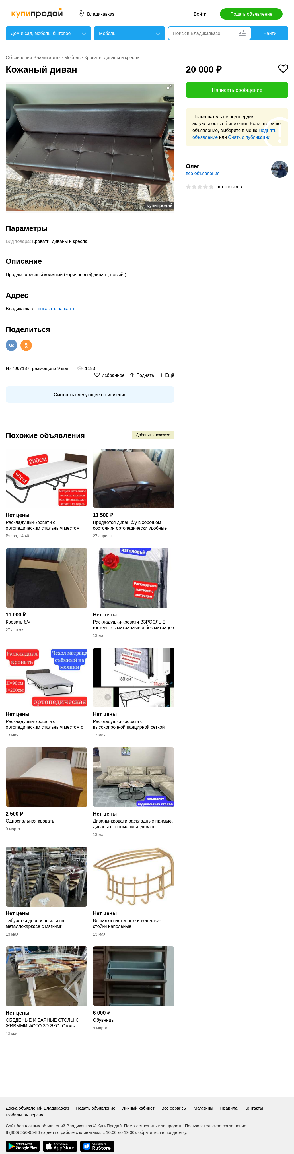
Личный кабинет (138, 1108)
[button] (169, 87)
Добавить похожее (153, 435)
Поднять (145, 375)
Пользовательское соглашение (215, 1125)
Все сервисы (174, 1108)
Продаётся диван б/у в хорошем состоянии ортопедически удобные (130, 525)
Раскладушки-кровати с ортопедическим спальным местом (43, 525)
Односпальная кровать (30, 821)
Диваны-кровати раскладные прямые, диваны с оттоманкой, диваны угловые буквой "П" (133, 824)
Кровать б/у (18, 622)
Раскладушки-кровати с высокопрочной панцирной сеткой (129, 724)
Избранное (113, 375)
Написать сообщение (237, 90)
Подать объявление (251, 14)
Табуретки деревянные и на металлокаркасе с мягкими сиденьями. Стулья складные (37, 923)
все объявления (203, 173)
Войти (200, 14)
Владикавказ (100, 14)
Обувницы (104, 1020)
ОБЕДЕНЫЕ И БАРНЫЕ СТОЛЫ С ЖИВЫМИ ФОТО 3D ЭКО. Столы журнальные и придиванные (42, 1023)
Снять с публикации (249, 137)
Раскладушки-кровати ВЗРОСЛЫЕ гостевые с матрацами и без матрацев (133, 625)
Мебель (72, 57)
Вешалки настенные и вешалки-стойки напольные (127, 923)
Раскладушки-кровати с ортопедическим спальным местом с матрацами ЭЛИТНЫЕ (44, 724)
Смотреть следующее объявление (90, 394)
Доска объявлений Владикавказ (37, 1108)
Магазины (203, 1108)
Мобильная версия (24, 1114)
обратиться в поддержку (162, 1132)
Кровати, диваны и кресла (111, 57)
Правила (229, 1108)
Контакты (253, 1108)
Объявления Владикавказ (33, 57)
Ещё (169, 375)
